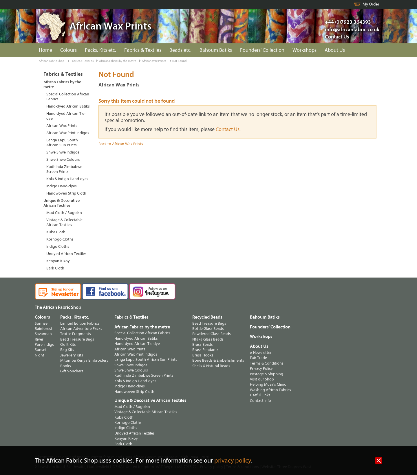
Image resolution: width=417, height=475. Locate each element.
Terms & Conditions (267, 363)
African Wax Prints (154, 61)
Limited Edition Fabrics (79, 323)
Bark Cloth (55, 268)
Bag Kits (67, 349)
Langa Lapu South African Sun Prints (62, 142)
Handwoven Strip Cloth (66, 193)
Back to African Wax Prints (120, 143)
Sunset (41, 349)
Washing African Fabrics (270, 389)
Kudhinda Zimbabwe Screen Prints (64, 169)
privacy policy (232, 460)
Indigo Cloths (57, 246)
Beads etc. (180, 50)
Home (45, 50)
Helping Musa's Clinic (268, 384)
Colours (68, 50)
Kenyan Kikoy (58, 260)
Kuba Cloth (55, 232)
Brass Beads (202, 344)
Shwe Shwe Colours (63, 159)
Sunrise (41, 323)
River (39, 339)
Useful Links (260, 395)
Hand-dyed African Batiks (68, 106)
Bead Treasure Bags (77, 339)
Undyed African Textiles (66, 253)
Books (65, 365)
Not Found (179, 61)
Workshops (304, 50)
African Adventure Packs (81, 328)
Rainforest (43, 328)
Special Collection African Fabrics (67, 96)
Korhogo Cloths (60, 239)
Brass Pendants (205, 349)
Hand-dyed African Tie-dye (65, 116)
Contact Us (337, 37)
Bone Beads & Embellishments (218, 360)
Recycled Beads (207, 317)
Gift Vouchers (71, 371)
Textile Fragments (75, 333)
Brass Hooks (202, 355)
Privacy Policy (261, 368)
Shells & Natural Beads (211, 365)
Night (39, 355)
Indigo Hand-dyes (61, 186)
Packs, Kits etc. (100, 50)
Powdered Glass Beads (211, 333)
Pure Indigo (44, 344)
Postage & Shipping (266, 374)
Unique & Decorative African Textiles (61, 203)
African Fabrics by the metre (117, 61)
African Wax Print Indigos (67, 132)
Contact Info (260, 400)
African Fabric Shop (51, 61)
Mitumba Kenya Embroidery (84, 360)
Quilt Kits (68, 344)
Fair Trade (258, 357)
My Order (371, 4)
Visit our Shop (262, 379)
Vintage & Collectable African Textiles (64, 222)
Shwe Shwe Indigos (62, 152)
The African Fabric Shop (58, 307)
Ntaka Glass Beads (208, 339)
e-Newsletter (261, 352)
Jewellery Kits (71, 355)
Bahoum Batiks (216, 50)
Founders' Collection (262, 50)
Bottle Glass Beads (208, 328)
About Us (335, 50)
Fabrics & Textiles (142, 50)
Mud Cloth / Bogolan (64, 212)
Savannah (43, 333)
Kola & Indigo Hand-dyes (67, 178)
